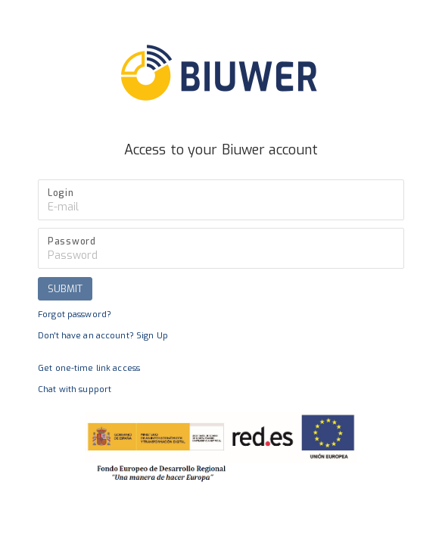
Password (72, 241)
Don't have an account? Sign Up (103, 335)
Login (61, 193)
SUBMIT (65, 288)
